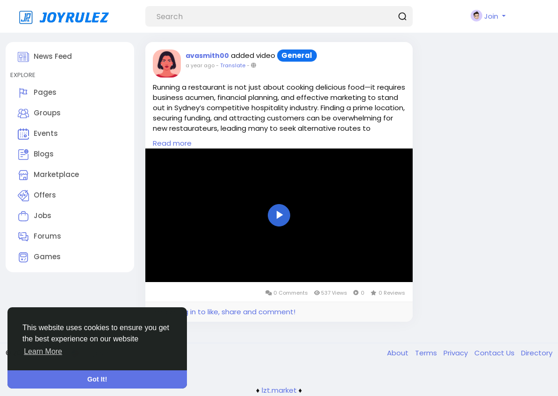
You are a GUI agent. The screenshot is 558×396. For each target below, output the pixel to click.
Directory (536, 353)
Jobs (34, 216)
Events (38, 134)
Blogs (36, 154)
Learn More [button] (43, 351)
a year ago (200, 65)
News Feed (45, 57)
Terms (427, 353)
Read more (172, 143)
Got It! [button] (97, 379)
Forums (39, 236)
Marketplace (48, 175)
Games (39, 257)
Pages (37, 93)
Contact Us (495, 353)
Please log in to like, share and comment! (223, 312)
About (398, 353)
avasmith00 (207, 55)
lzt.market (279, 390)
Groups (39, 113)
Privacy (457, 353)
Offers (37, 195)
